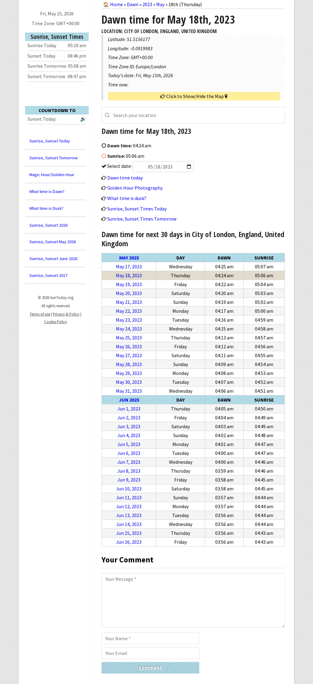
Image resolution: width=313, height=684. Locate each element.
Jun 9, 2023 (128, 480)
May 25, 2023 (129, 337)
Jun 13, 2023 (129, 515)
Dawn (132, 4)
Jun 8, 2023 (128, 471)
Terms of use (40, 314)
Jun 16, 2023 (129, 542)
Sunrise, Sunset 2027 (48, 275)
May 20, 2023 (129, 293)
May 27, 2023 (129, 355)
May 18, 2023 (129, 275)
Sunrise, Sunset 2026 (48, 225)
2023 (147, 4)
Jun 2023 (129, 400)
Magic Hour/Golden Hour (51, 174)
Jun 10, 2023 (129, 489)
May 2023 (129, 258)
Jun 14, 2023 (129, 524)
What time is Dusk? (46, 208)
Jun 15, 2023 (129, 533)
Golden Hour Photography (135, 188)
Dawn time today (125, 178)
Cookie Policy (55, 321)
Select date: (150, 166)
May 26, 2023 (129, 346)
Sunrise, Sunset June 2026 (53, 258)
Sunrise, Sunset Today (49, 141)
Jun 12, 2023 (129, 506)
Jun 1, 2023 (128, 409)
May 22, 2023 (129, 311)
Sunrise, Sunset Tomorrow (53, 158)
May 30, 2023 (129, 382)
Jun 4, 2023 (128, 435)
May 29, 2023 (129, 373)
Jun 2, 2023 (128, 417)
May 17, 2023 (129, 266)
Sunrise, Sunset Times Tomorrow (141, 219)
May (160, 4)
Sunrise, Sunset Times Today (137, 209)
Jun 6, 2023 (128, 453)
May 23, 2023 (129, 320)
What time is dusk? (126, 198)
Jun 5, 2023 (128, 444)
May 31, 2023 (129, 391)
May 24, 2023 (129, 329)
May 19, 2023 (129, 284)
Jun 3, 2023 (128, 426)
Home (116, 4)
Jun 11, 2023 (129, 497)
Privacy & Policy (66, 314)
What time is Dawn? (46, 191)
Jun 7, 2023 (128, 462)
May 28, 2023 (129, 364)
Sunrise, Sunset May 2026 (52, 241)
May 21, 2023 (129, 302)
